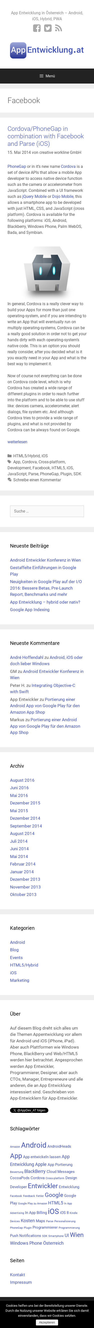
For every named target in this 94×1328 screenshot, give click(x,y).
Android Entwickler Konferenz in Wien (45, 560)
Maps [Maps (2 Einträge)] (40, 1221)
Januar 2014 (22, 871)
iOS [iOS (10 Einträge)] (53, 1211)
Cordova (68, 166)
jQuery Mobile (34, 196)
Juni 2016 (19, 787)
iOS (45, 456)
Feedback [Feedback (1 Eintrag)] (29, 1196)
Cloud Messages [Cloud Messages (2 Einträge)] (61, 1171)
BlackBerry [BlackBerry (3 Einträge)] (35, 1171)
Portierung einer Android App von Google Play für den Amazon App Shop (45, 706)
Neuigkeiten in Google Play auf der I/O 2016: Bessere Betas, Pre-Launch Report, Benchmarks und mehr (46, 588)
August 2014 (22, 833)
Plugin (66, 474)
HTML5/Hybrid (26, 456)
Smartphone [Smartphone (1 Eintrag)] (56, 1236)
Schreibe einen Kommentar (37, 480)
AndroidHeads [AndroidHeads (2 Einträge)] (59, 1146)
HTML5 (58, 468)
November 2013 (25, 887)
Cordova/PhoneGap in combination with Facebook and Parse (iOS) (46, 136)
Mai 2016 (19, 795)
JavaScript (17, 474)
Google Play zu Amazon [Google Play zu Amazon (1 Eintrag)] (32, 1203)
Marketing (19, 980)
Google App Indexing (30, 609)
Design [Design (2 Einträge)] (71, 1178)
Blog (14, 949)
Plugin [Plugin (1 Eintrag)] (28, 1227)
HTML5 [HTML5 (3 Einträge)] (55, 1202)
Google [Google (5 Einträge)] (54, 1195)
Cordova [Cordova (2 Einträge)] (38, 1178)
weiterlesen (17, 441)
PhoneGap (17, 166)
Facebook (41, 468)
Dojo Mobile (62, 196)
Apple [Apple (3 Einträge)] (41, 1164)
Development (19, 468)
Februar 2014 (23, 863)
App (16, 462)
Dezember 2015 (25, 802)
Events (16, 957)
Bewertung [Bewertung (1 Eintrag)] (16, 1172)
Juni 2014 (19, 848)
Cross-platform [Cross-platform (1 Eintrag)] (55, 1178)
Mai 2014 (19, 856)
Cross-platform (52, 462)
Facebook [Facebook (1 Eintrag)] (16, 1196)
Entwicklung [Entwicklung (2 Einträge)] (69, 1187)
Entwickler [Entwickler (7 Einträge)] (43, 1186)
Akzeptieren (47, 1322)
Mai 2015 (19, 810)
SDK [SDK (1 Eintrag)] (44, 1236)
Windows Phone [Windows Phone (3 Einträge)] (26, 1243)
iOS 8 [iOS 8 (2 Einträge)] (64, 1212)
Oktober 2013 (23, 894)
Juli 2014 (19, 841)
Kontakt (17, 1274)
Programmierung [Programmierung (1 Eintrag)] (69, 1227)
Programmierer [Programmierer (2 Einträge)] (45, 1227)
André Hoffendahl (26, 657)
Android (17, 942)
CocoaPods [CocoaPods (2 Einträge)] (20, 1178)
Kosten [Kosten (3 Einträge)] (28, 1220)
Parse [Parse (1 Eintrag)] (49, 1221)
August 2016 (22, 780)
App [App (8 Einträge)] (16, 1156)
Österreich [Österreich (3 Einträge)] (53, 1243)
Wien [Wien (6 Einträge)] (77, 1234)
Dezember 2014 (25, 818)
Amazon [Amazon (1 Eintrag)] (15, 1146)
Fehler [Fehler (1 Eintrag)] (40, 1196)
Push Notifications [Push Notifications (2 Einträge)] (25, 1235)
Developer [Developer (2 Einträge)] (18, 1187)
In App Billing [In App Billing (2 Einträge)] (36, 1212)
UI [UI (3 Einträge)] (67, 1235)
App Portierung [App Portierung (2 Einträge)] (60, 1164)
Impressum (21, 1282)
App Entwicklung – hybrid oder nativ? (45, 602)
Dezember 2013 (25, 879)
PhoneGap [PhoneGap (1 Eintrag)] (16, 1227)
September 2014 (26, 825)
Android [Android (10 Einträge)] (33, 1145)
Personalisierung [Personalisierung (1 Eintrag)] (64, 1221)
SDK (77, 474)
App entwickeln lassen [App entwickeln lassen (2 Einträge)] (42, 1157)
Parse (33, 474)
